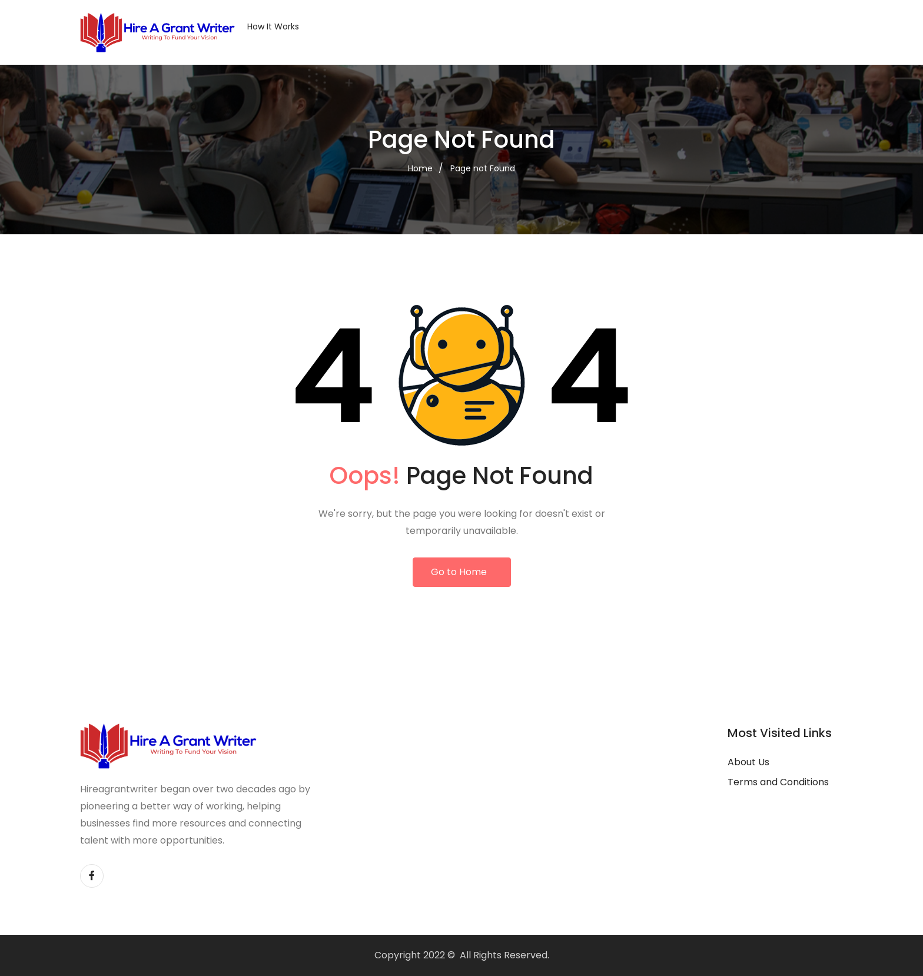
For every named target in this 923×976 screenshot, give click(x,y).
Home (420, 168)
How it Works (273, 26)
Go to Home (459, 572)
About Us (748, 762)
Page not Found (482, 168)
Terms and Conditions (778, 782)
